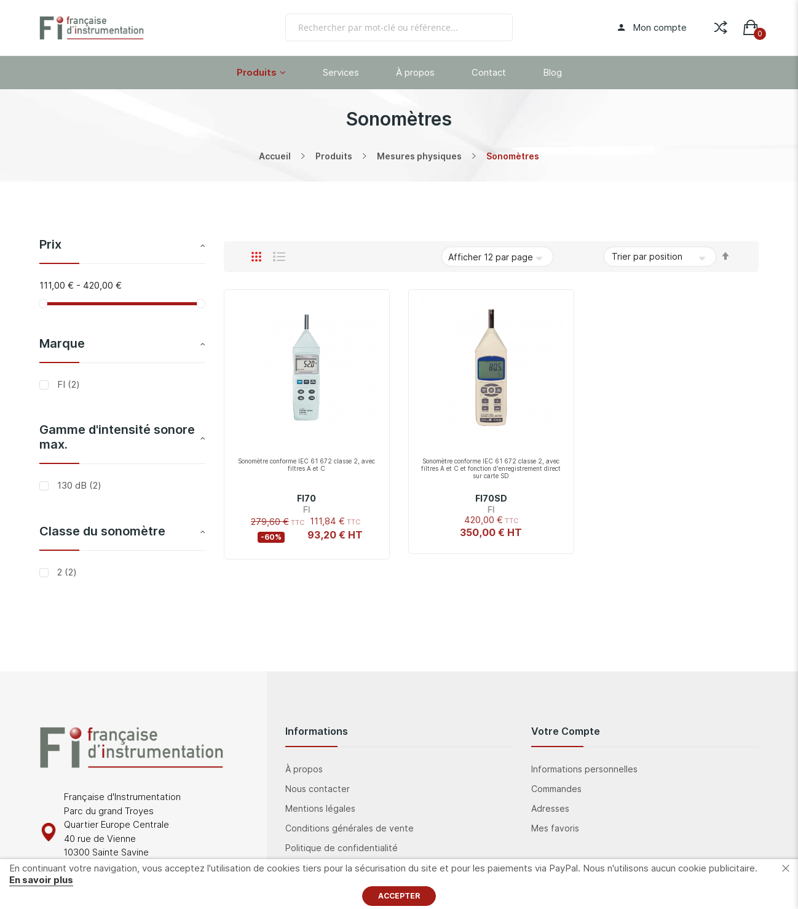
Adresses (550, 808)
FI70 (306, 498)
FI (67, 384)
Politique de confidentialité (341, 848)
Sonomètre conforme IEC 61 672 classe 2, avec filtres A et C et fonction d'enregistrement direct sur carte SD (491, 468)
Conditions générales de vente (349, 828)
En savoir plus (41, 880)
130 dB (78, 485)
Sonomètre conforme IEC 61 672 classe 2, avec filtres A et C (306, 464)
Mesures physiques (419, 156)
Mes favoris (555, 828)
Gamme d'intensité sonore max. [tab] (117, 437)
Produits (333, 156)
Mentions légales (320, 808)
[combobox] (399, 27)
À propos (304, 769)
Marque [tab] (62, 343)
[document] (399, 884)
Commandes (556, 788)
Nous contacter (317, 788)
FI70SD (491, 498)
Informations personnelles (584, 769)
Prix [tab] (50, 244)
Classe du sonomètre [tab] (102, 531)
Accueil (275, 156)
